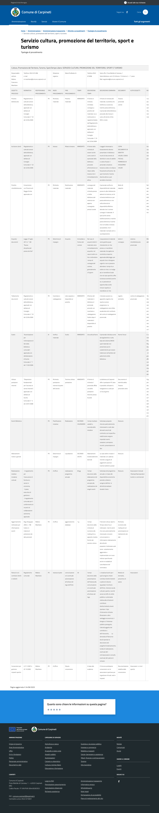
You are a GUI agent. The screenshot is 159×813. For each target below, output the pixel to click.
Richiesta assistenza (52, 791)
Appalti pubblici (50, 754)
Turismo (83, 761)
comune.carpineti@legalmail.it (24, 796)
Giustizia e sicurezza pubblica (91, 744)
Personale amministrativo (18, 761)
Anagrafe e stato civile (53, 751)
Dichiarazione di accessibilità (91, 795)
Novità (33, 21)
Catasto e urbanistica (52, 761)
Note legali (85, 791)
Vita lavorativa (86, 765)
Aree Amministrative (16, 747)
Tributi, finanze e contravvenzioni (92, 758)
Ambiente (48, 747)
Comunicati (121, 747)
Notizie (119, 744)
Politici (11, 758)
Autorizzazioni (50, 758)
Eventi (119, 769)
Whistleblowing (86, 788)
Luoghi (119, 765)
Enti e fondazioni (15, 754)
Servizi (44, 21)
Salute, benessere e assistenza (92, 754)
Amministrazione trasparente (91, 781)
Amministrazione (19, 21)
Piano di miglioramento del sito (92, 798)
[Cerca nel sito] (145, 12)
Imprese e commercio (88, 747)
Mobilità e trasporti (87, 751)
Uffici (11, 751)
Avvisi (119, 751)
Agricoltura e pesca (52, 744)
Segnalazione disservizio (53, 788)
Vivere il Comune (59, 21)
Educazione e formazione (54, 768)
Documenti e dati (15, 765)
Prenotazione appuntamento (55, 784)
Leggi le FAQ (49, 781)
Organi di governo (15, 744)
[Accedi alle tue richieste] (134, 2)
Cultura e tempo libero (53, 765)
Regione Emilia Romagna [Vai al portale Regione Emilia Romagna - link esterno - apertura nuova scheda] (19, 2)
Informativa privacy (88, 784)
